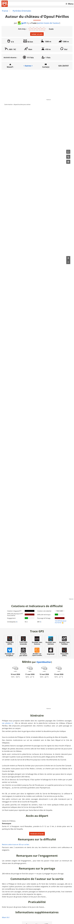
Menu (70, 4)
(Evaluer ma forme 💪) (60, 622)
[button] (68, 152)
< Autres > (28, 66)
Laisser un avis (36, 34)
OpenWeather (43, 662)
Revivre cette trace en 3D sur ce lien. (15, 844)
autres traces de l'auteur (48, 23)
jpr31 (22, 23)
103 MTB (58, 621)
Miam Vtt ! (6, 917)
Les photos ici (7, 723)
